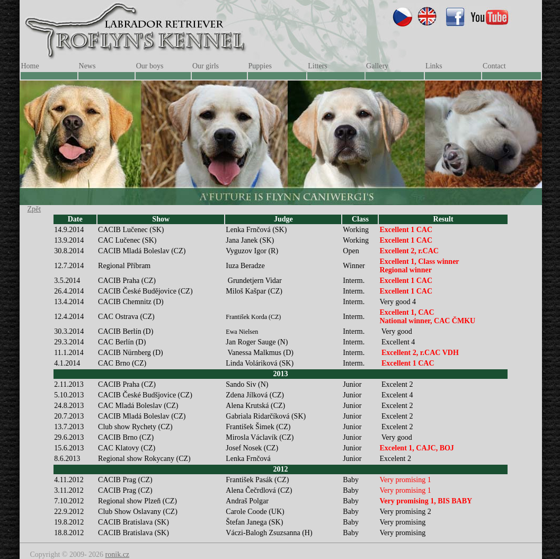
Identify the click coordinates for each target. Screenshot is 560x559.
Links (433, 66)
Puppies (260, 66)
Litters (317, 66)
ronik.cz (117, 554)
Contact (494, 66)
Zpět (34, 209)
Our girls (205, 66)
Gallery (377, 66)
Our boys (150, 66)
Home (30, 66)
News (87, 66)
